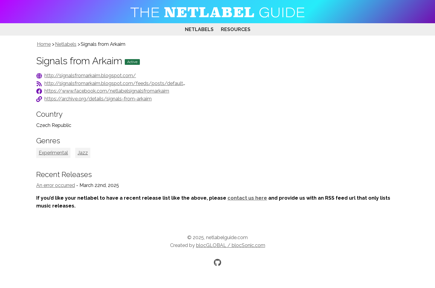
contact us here (247, 198)
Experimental (53, 153)
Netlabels (199, 29)
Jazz (83, 153)
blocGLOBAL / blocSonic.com (230, 245)
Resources (235, 29)
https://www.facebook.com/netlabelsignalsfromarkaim (106, 91)
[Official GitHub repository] (217, 262)
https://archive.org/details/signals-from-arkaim (98, 99)
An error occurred (55, 185)
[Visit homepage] (217, 11)
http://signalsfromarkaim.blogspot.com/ (90, 75)
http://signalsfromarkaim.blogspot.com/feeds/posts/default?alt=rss (122, 83)
